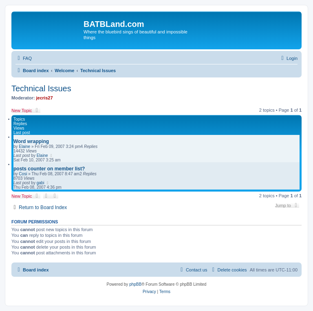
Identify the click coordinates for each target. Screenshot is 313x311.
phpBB (135, 284)
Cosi (23, 174)
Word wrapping (31, 141)
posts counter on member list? (49, 169)
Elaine (24, 146)
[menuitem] (23, 58)
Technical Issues (41, 88)
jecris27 (44, 97)
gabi (40, 183)
